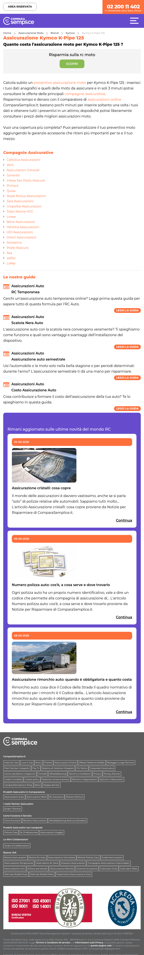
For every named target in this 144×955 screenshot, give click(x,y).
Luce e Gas (27, 762)
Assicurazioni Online (65, 762)
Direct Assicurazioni (21, 237)
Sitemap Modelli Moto (42, 874)
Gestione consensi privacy (56, 779)
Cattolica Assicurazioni (23, 160)
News (38, 785)
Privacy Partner (112, 773)
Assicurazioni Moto (37, 796)
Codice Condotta (13, 779)
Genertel (13, 175)
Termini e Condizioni (80, 773)
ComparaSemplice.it (14, 756)
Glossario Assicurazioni (73, 863)
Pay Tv (36, 768)
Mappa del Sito (51, 785)
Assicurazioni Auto (14, 796)
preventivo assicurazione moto (60, 83)
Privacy (97, 773)
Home (7, 32)
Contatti (42, 773)
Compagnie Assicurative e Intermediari (108, 863)
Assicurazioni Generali (23, 170)
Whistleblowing (57, 773)
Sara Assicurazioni (20, 201)
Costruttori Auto (108, 868)
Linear (11, 217)
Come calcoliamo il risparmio (20, 773)
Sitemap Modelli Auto (16, 874)
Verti (10, 165)
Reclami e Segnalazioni (84, 779)
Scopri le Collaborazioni (16, 845)
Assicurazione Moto (31, 32)
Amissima (14, 243)
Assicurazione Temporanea (18, 863)
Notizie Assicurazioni (15, 857)
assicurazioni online (104, 99)
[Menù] (135, 20)
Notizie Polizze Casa (88, 857)
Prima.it (12, 186)
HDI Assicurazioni (20, 232)
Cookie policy (32, 779)
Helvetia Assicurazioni (23, 227)
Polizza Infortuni (74, 796)
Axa (9, 253)
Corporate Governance (102, 768)
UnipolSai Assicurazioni (24, 206)
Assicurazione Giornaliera (61, 857)
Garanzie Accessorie (87, 868)
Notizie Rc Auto (37, 857)
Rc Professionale (29, 832)
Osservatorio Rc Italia (47, 863)
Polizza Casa (10, 832)
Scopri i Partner (12, 808)
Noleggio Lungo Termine (120, 762)
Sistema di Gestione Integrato (58, 768)
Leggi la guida (127, 310)
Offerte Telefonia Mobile (92, 762)
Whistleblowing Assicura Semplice (67, 820)
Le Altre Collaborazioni (15, 839)
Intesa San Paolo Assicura (26, 180)
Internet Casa (11, 762)
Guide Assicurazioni (112, 857)
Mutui (39, 762)
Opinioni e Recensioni (111, 779)
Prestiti (48, 762)
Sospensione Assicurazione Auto (73, 874)
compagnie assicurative (85, 94)
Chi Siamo (81, 768)
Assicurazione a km (14, 868)
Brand (55, 32)
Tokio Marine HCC (20, 211)
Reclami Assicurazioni (34, 820)
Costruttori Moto (129, 868)
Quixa (11, 191)
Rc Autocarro (56, 796)
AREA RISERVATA (20, 6)
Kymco (70, 32)
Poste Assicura (17, 248)
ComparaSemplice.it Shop (18, 785)
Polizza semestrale (37, 868)
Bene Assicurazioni (21, 222)
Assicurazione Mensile (62, 868)
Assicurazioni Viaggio (51, 832)
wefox (11, 258)
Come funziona (12, 820)
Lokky (11, 263)
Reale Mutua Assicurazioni (26, 196)
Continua (124, 520)
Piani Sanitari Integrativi (17, 768)
